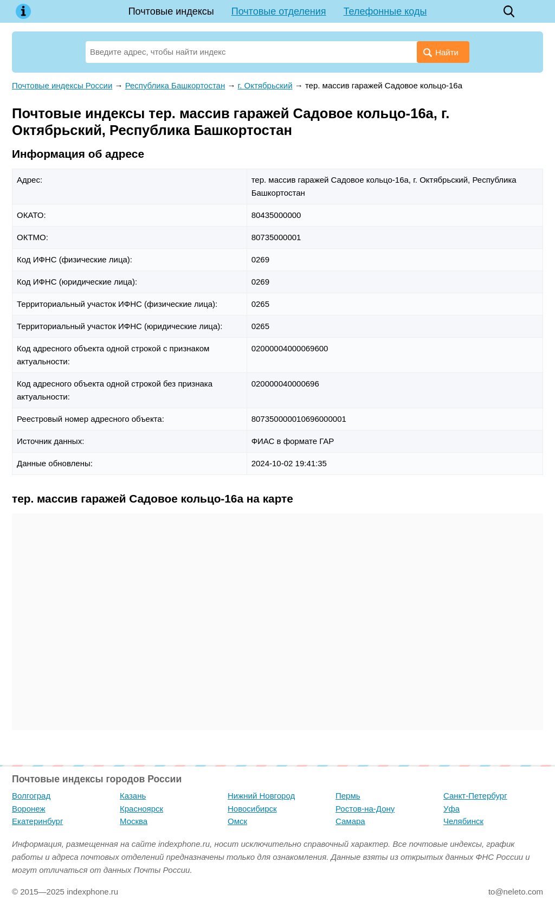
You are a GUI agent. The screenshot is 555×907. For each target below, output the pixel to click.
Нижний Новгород (261, 795)
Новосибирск (252, 808)
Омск (237, 821)
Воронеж (29, 808)
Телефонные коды (385, 11)
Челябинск (463, 821)
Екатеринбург (37, 821)
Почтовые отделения (278, 11)
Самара (350, 821)
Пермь (347, 795)
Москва (133, 821)
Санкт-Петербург (475, 795)
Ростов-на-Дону (365, 808)
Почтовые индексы (171, 11)
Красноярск (141, 808)
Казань (133, 795)
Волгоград (31, 795)
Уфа (451, 808)
